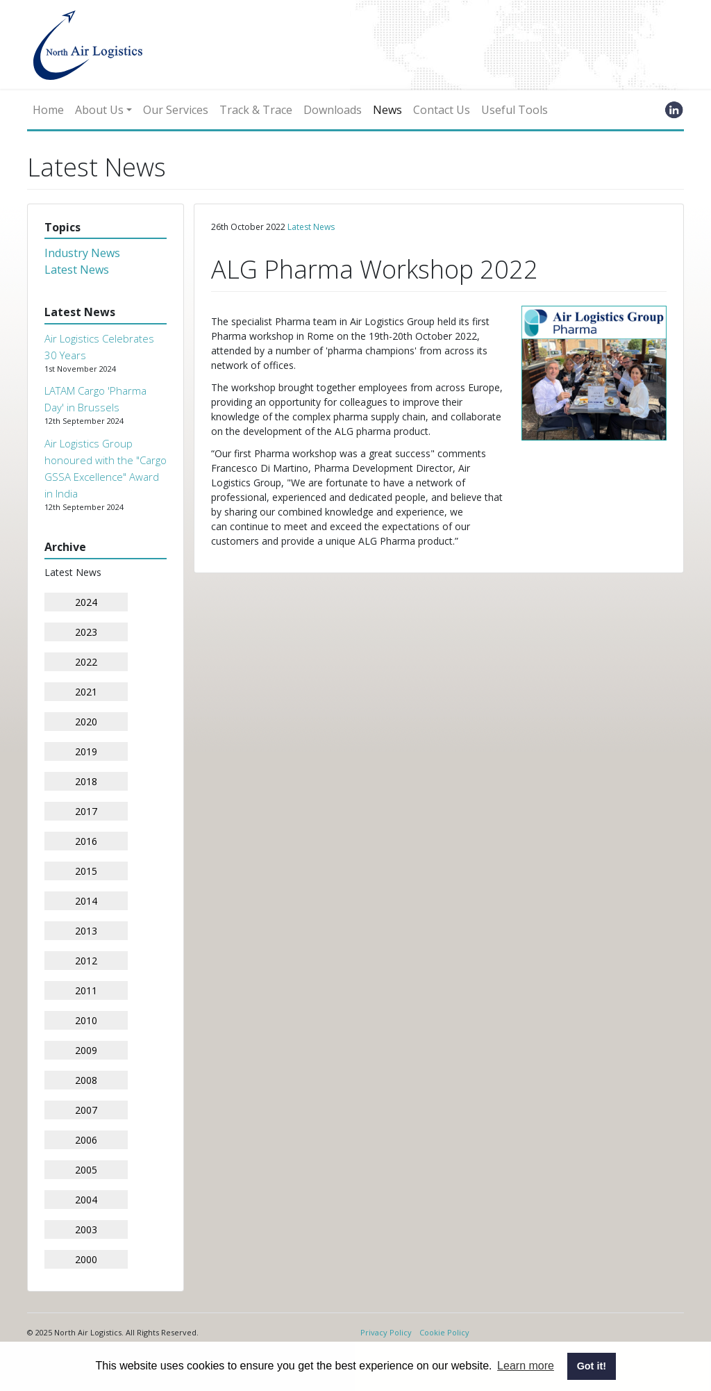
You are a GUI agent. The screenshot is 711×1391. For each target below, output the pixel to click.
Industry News (82, 253)
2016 (86, 841)
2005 (86, 1169)
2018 (86, 781)
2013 (86, 930)
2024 (86, 602)
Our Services (175, 109)
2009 (86, 1050)
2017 (86, 811)
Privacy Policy (386, 1332)
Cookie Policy (444, 1332)
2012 (86, 960)
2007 (86, 1110)
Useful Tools (514, 109)
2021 (86, 691)
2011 (86, 990)
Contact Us (441, 109)
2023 (86, 632)
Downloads (332, 109)
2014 (86, 900)
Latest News (76, 269)
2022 (86, 661)
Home (48, 109)
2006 (86, 1139)
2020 (86, 721)
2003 (86, 1229)
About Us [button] (99, 109)
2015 (86, 871)
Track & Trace (255, 109)
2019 (86, 751)
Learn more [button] (525, 1366)
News (387, 109)
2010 (86, 1020)
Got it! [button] (591, 1366)
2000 (86, 1259)
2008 (86, 1080)
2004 (86, 1199)
